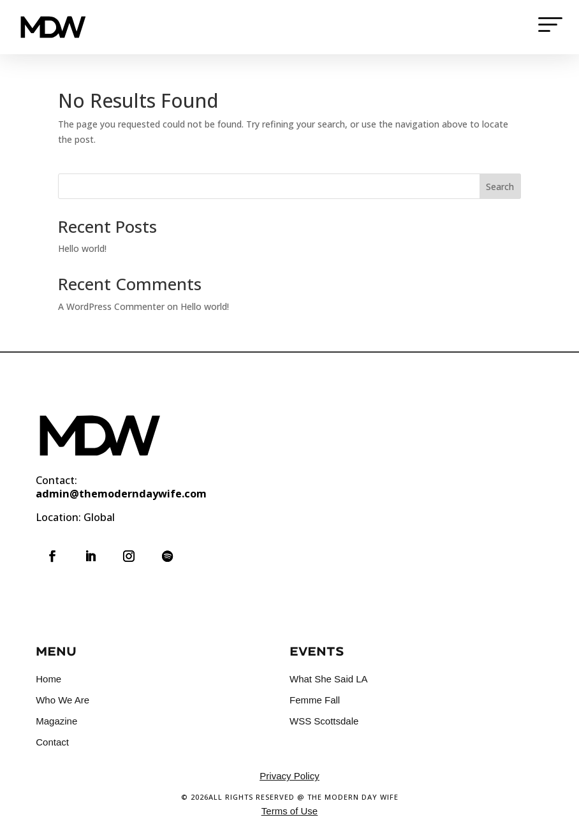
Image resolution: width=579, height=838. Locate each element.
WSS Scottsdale (324, 721)
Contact (52, 742)
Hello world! (82, 248)
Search (500, 186)
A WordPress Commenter (111, 306)
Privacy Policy (289, 775)
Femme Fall (315, 700)
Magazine (56, 721)
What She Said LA (329, 678)
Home (48, 678)
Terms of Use (289, 810)
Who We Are (62, 700)
